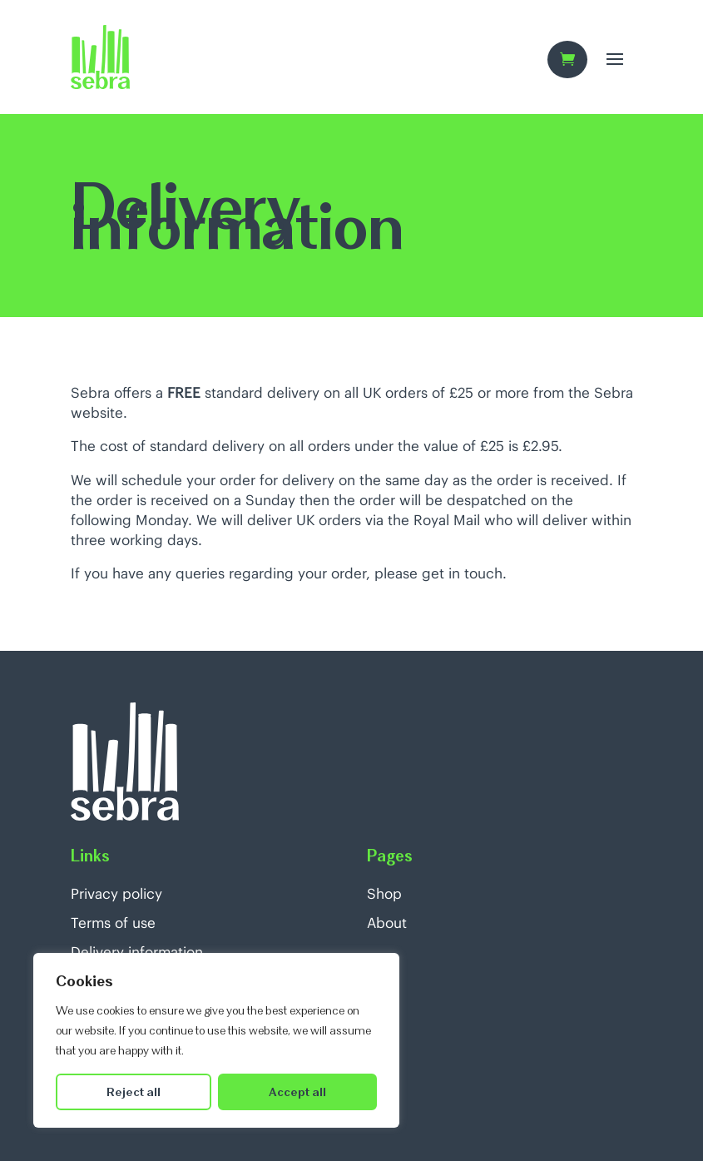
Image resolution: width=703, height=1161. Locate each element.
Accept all (297, 1091)
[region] (216, 1040)
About (387, 923)
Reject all (133, 1091)
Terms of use (113, 923)
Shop (384, 894)
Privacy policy (116, 894)
